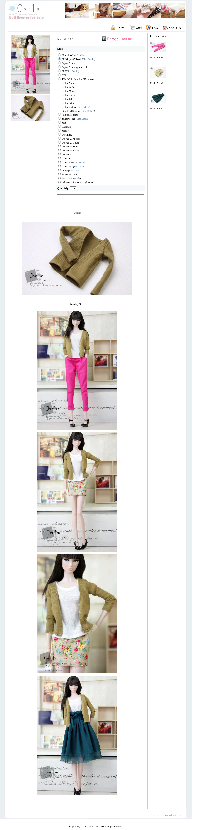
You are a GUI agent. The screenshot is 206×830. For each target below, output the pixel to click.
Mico (62, 178)
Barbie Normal (67, 83)
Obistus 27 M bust (68, 138)
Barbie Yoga (66, 87)
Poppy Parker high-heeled (72, 67)
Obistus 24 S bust (68, 150)
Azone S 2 (65, 162)
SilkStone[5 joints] (68, 114)
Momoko (64, 55)
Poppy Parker (66, 63)
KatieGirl (64, 126)
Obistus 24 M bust (68, 146)
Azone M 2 (65, 166)
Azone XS (65, 158)
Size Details (78, 55)
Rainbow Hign (67, 118)
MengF (63, 130)
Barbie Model (66, 91)
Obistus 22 (65, 154)
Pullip (63, 170)
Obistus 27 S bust (68, 142)
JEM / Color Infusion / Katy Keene (77, 79)
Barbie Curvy (66, 95)
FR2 (62, 71)
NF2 (62, 75)
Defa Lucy (65, 134)
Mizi (62, 122)
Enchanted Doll (67, 174)
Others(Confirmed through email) (76, 182)
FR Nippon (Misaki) (69, 59)
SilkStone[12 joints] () (76, 111)
